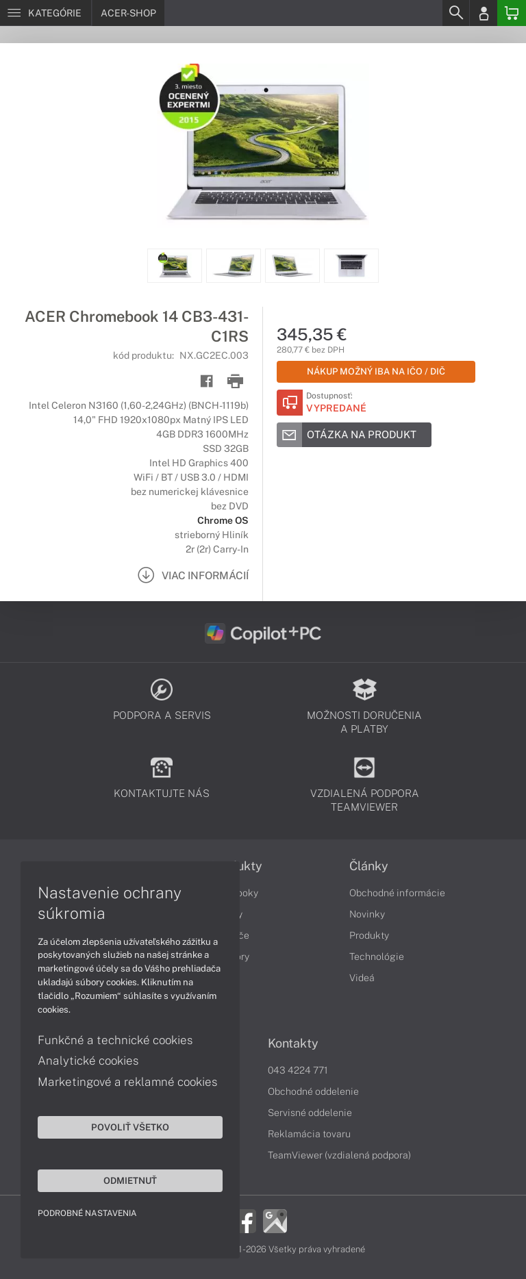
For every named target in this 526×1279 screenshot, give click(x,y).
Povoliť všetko (130, 1127)
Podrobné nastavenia (87, 1213)
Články (368, 866)
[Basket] (511, 13)
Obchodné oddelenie (313, 1091)
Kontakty (293, 1043)
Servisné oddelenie (310, 1112)
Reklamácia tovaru (309, 1133)
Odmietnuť (130, 1180)
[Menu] (45, 13)
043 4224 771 (298, 1070)
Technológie (376, 956)
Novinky (367, 914)
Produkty (369, 935)
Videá (362, 977)
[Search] (455, 13)
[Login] (483, 13)
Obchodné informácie (397, 892)
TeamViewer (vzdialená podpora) (339, 1155)
